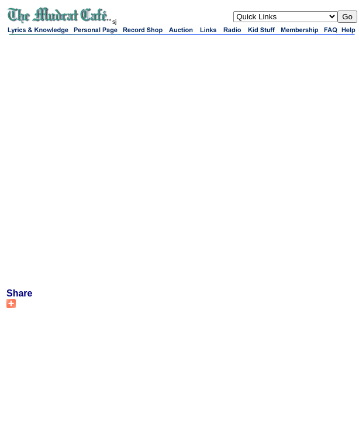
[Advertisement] (121, 161)
